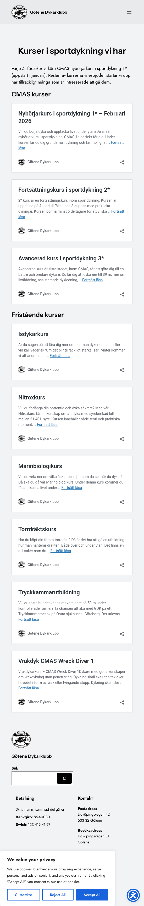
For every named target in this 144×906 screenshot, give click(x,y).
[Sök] (64, 778)
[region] (57, 878)
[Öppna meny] (129, 12)
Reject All (57, 894)
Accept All (92, 894)
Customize (23, 894)
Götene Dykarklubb (48, 12)
